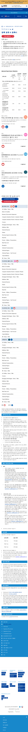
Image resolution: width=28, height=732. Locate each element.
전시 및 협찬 (5, 725)
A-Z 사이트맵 (4, 684)
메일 (13, 59)
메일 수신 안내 (12, 686)
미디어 (3, 696)
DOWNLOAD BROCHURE (12, 676)
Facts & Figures (21, 672)
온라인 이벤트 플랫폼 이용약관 (15, 592)
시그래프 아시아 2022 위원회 (4, 686)
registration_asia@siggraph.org (11, 488)
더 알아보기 (23, 127)
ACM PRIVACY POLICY (20, 688)
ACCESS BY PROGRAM (10, 199)
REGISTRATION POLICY (20, 690)
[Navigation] (26, 6)
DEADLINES (3, 672)
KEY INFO (3, 674)
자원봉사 (4, 727)
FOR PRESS (20, 676)
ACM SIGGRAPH (8, 479)
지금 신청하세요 (14, 12)
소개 (3, 717)
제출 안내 (4, 722)
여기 (22, 55)
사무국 (10, 616)
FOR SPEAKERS (20, 674)
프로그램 (4, 720)
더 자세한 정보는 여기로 (18, 2)
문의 (11, 684)
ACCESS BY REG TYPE (9, 201)
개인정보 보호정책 (13, 594)
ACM (24, 478)
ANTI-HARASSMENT (20, 685)
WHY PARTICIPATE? (13, 673)
